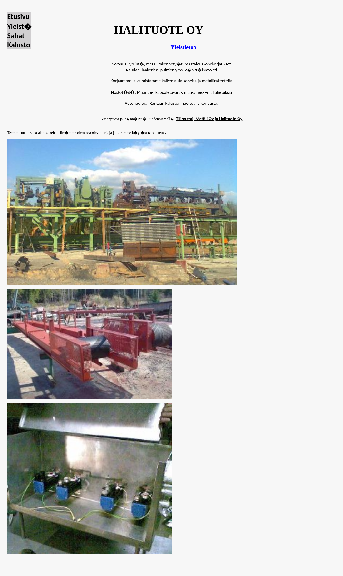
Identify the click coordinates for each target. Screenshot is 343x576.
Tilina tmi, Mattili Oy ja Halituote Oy (209, 118)
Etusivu (18, 16)
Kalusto (18, 44)
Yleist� (19, 26)
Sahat (16, 35)
